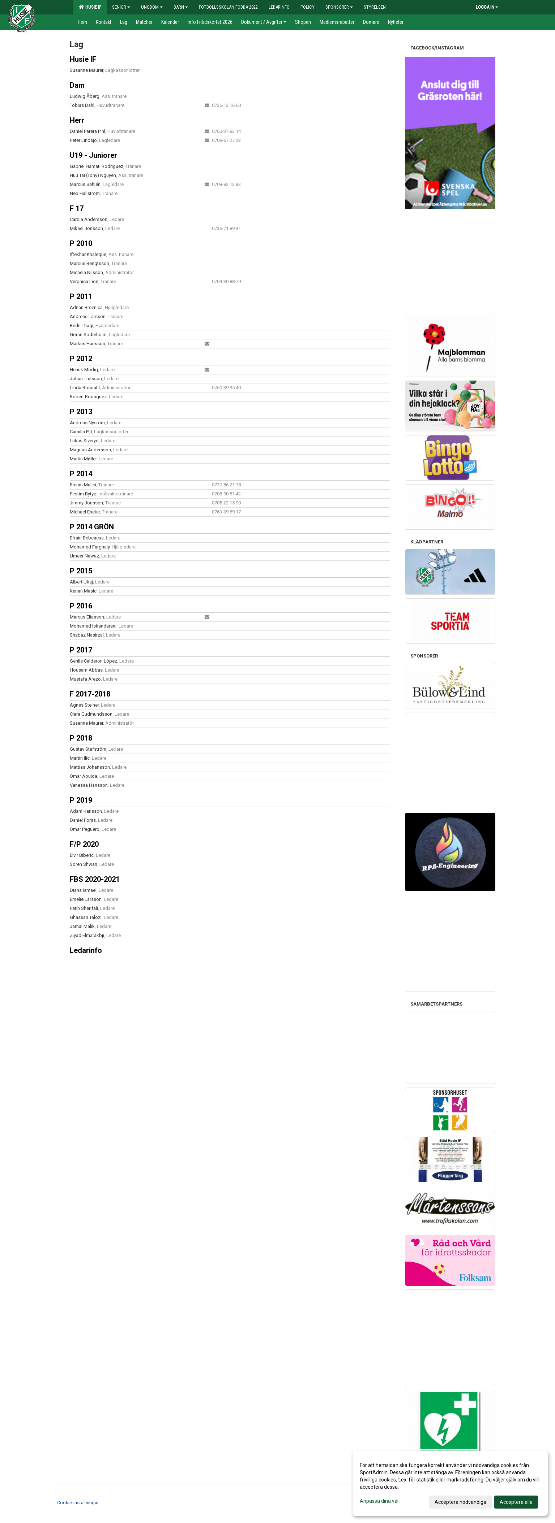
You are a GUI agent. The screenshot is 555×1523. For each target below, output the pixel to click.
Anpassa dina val (379, 1501)
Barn (181, 7)
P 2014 (81, 473)
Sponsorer (339, 7)
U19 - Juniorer (93, 155)
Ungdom (152, 7)
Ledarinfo (86, 950)
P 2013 (81, 411)
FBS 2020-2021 (95, 879)
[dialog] (450, 1483)
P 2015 (81, 571)
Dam (77, 85)
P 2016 (81, 606)
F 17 (77, 208)
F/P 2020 (84, 844)
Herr (77, 120)
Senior (121, 7)
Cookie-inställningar (78, 1502)
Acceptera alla (516, 1502)
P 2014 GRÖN (92, 526)
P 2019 (81, 800)
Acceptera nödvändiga (460, 1502)
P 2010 (81, 243)
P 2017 (81, 650)
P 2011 (81, 296)
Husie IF (90, 7)
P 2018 (81, 738)
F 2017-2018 (90, 694)
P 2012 (81, 358)
